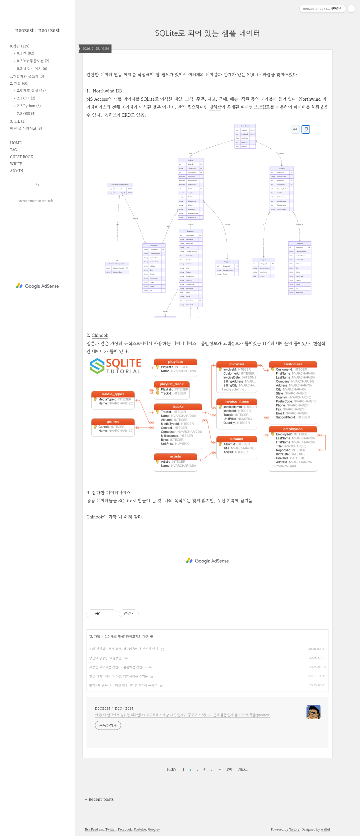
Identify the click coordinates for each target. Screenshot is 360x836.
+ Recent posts (99, 799)
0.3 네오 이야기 (31, 68)
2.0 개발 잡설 (31, 90)
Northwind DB (107, 90)
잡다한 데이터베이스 (111, 492)
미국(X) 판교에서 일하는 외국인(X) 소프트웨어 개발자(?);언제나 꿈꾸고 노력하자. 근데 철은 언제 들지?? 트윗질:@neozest (182, 714)
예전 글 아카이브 (26, 128)
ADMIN (16, 170)
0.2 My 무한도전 (32, 60)
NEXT (243, 769)
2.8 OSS (26, 113)
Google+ (154, 829)
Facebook (125, 829)
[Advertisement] (37, 286)
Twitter (111, 829)
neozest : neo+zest (37, 29)
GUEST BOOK (21, 156)
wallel (325, 829)
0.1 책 (25, 52)
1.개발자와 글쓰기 (27, 76)
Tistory (294, 829)
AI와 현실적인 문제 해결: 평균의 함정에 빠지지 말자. (124, 648)
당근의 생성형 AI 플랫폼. (105, 658)
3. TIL (18, 121)
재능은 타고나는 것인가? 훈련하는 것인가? (117, 667)
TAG (13, 149)
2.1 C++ (25, 97)
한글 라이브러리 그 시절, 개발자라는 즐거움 (118, 676)
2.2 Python (28, 105)
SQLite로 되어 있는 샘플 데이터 (207, 33)
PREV (171, 769)
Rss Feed (91, 829)
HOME (16, 142)
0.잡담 (20, 45)
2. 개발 (19, 83)
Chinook (100, 335)
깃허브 (215, 107)
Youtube (140, 829)
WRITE (16, 163)
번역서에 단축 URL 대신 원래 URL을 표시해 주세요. (123, 685)
